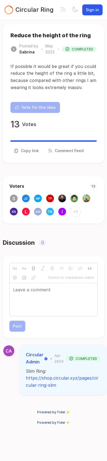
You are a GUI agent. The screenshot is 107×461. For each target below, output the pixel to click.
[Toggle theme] (75, 10)
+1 (75, 211)
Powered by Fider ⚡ (53, 412)
